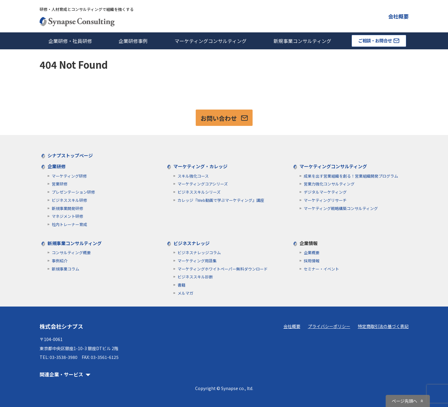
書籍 (181, 285)
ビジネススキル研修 (69, 200)
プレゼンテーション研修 (73, 192)
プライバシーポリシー (329, 326)
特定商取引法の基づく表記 (383, 326)
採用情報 (311, 261)
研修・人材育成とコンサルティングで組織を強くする (87, 9)
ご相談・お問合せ (378, 40)
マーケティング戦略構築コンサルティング (341, 208)
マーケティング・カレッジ (200, 166)
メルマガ (185, 293)
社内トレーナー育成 (69, 224)
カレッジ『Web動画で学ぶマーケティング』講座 (221, 200)
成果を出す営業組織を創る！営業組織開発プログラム (351, 176)
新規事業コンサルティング (302, 40)
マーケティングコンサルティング (211, 40)
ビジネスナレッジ (191, 243)
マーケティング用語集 (197, 261)
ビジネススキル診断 (195, 277)
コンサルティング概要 (71, 252)
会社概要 (398, 16)
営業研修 (59, 184)
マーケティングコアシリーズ (203, 184)
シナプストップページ (70, 155)
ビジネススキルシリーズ (199, 192)
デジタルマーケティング (325, 192)
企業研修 (56, 166)
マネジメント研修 (67, 216)
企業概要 (311, 252)
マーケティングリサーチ (325, 200)
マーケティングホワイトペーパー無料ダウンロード (223, 269)
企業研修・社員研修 (70, 40)
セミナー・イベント (321, 269)
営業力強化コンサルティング (329, 184)
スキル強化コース (193, 176)
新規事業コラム (65, 269)
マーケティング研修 (69, 176)
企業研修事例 (133, 40)
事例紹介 (59, 261)
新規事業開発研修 (67, 208)
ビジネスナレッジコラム (199, 252)
